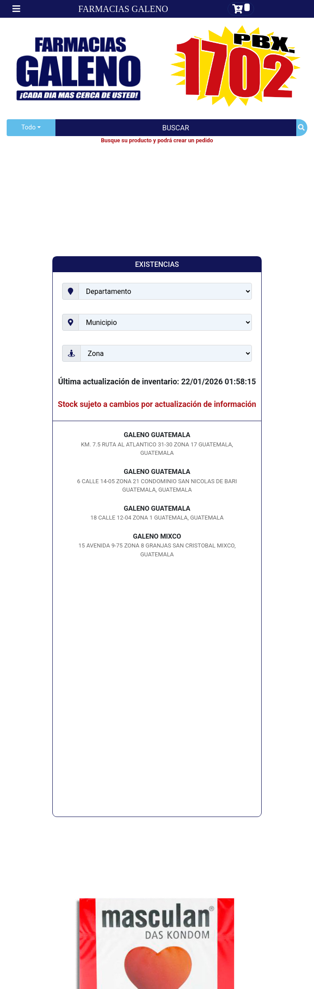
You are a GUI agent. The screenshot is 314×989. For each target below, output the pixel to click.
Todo (28, 127)
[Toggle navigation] (16, 9)
